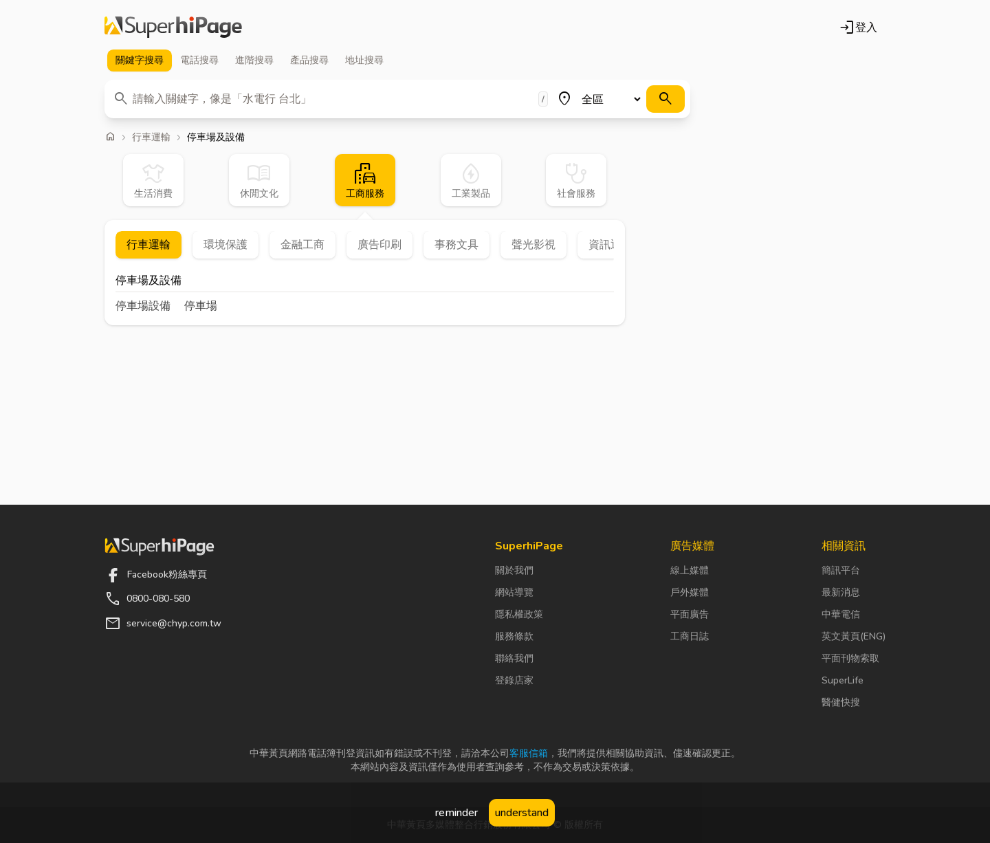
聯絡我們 (514, 658)
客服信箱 (528, 753)
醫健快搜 (841, 702)
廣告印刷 (380, 244)
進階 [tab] (254, 60)
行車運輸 (151, 137)
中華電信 (841, 614)
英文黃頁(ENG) (854, 636)
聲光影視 (534, 244)
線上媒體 (689, 570)
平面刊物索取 (850, 658)
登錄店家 (514, 680)
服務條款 (514, 636)
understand (522, 812)
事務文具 (456, 244)
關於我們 (514, 570)
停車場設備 (143, 306)
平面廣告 (689, 614)
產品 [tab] (309, 60)
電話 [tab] (199, 60)
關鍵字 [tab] (140, 60)
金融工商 (302, 244)
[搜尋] (665, 99)
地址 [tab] (364, 60)
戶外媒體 (689, 592)
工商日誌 (689, 636)
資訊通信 (610, 244)
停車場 (200, 306)
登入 (858, 27)
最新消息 (841, 592)
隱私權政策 (519, 614)
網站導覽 (514, 592)
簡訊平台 (841, 570)
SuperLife (843, 680)
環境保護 (226, 244)
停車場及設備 (149, 281)
